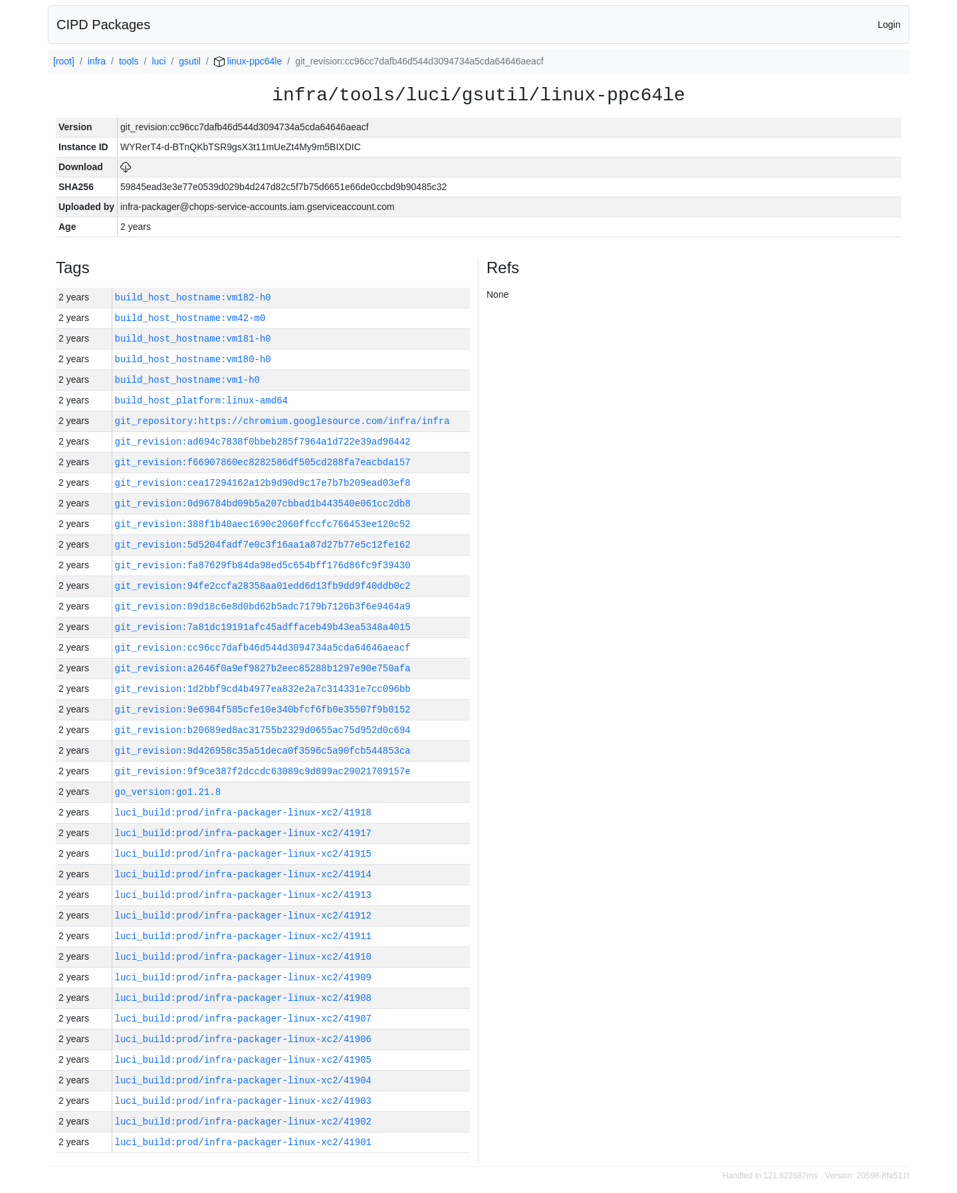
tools (129, 61)
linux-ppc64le (248, 61)
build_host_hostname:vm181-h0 (193, 338)
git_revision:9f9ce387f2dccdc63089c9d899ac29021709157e (263, 771)
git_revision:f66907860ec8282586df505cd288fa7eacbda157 (263, 462)
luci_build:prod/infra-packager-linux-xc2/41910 (243, 956)
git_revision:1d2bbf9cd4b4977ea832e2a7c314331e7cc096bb (263, 689)
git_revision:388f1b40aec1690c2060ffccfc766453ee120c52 (263, 524)
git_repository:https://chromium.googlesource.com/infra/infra (282, 421)
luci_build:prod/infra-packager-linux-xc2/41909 (243, 977)
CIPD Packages (103, 24)
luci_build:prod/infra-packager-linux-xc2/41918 (243, 812)
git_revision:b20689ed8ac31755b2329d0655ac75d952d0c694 (263, 730)
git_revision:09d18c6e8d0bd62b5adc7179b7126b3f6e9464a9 (263, 606)
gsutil (190, 61)
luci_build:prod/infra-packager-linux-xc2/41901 (243, 1142)
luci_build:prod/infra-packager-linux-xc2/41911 (243, 936)
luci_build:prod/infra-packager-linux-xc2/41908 (243, 998)
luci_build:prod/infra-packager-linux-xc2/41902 (243, 1121)
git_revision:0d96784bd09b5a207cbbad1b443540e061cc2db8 (263, 503)
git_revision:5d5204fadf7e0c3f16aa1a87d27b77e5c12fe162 (263, 544)
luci (158, 61)
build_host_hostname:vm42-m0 (190, 318)
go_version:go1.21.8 (168, 792)
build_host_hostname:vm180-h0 (193, 359)
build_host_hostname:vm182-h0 (193, 297)
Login (889, 24)
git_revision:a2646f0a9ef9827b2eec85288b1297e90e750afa (263, 668)
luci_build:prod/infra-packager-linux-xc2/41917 (243, 833)
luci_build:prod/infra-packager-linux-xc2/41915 (243, 853)
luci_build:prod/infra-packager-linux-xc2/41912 (243, 915)
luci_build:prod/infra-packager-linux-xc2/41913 (243, 895)
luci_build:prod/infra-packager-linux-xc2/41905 (243, 1059)
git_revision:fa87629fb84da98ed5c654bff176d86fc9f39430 (263, 565)
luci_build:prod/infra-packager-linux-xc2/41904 (243, 1080)
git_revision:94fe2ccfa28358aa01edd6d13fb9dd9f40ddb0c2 (263, 586)
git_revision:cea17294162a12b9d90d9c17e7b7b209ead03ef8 (263, 483)
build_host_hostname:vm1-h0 (187, 380)
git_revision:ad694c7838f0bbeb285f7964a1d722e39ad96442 (263, 441)
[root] (63, 61)
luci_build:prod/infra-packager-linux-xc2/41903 (243, 1101)
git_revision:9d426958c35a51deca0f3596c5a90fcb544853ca (263, 750)
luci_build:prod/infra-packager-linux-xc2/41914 (243, 874)
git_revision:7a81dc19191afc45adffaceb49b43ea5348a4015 (263, 627)
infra (97, 61)
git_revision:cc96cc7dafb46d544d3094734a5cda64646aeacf (263, 647)
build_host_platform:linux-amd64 (201, 400)
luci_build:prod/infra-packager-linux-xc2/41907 (243, 1018)
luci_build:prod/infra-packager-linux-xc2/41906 (243, 1039)
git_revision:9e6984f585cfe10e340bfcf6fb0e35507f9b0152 (263, 709)
